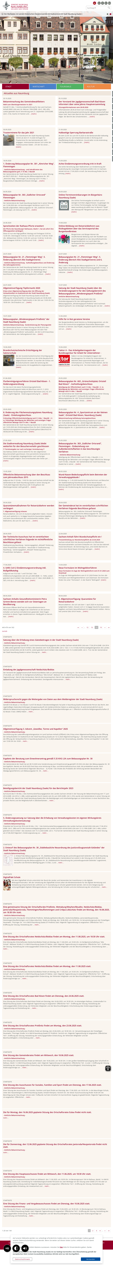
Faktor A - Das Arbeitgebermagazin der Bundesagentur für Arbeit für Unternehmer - (80, 351)
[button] (25, 1248)
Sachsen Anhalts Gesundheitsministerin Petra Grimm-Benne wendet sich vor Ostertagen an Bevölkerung (25, 602)
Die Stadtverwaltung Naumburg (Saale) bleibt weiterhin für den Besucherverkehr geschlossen (26, 445)
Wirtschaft (39, 86)
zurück (4, 631)
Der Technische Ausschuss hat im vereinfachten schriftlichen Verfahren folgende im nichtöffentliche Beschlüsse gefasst (28, 539)
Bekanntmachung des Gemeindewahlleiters (24, 101)
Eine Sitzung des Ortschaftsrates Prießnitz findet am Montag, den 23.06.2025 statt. (42, 1025)
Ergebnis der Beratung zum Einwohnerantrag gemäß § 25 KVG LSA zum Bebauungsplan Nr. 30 (47, 758)
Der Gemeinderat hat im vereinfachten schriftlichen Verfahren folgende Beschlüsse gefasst (83, 507)
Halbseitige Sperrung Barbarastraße (76, 132)
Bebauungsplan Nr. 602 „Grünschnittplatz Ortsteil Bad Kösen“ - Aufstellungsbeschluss (82, 382)
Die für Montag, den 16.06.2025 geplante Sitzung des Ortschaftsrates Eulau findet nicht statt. (47, 1112)
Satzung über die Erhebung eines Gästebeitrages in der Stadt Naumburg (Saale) (41, 640)
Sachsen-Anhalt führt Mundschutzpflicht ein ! (80, 536)
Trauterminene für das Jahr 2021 (18, 132)
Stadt (8, 86)
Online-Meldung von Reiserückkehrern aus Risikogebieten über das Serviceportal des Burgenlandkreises (79, 229)
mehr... (44, 652)
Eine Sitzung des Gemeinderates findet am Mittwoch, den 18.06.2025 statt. (38, 1055)
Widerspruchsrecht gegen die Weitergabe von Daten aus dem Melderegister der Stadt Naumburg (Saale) (52, 699)
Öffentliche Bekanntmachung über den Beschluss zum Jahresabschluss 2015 (26, 476)
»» (109, 627)
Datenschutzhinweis (22, 1259)
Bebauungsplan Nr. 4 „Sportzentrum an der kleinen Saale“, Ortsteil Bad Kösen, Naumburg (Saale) (83, 413)
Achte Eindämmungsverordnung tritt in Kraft (80, 163)
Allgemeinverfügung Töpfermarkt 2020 (21, 288)
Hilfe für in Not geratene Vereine (74, 319)
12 (87, 627)
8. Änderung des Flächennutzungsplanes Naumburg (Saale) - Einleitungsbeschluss (27, 413)
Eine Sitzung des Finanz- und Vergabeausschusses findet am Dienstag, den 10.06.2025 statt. (46, 1203)
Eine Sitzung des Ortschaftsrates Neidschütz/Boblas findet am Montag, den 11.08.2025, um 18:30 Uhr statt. (54, 936)
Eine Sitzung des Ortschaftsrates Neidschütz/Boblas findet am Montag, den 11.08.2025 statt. (47, 966)
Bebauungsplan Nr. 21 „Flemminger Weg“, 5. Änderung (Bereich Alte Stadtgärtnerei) (24, 258)
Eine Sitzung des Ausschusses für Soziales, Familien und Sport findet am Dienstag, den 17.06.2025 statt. (52, 1085)
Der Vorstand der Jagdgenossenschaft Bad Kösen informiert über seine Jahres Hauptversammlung (82, 103)
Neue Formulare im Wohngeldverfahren (78, 567)
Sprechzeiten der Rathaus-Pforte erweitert (23, 226)
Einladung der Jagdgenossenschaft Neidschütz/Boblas (28, 669)
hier (61, 1247)
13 (92, 627)
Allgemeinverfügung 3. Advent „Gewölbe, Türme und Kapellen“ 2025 (35, 729)
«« (78, 627)
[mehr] (33, 114)
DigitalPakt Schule (11, 877)
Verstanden (90, 1259)
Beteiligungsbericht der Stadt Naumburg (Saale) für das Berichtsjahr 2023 (38, 788)
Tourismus (65, 86)
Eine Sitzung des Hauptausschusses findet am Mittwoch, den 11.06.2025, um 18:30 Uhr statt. (47, 1174)
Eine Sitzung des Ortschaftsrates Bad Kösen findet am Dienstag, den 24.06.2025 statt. (43, 996)
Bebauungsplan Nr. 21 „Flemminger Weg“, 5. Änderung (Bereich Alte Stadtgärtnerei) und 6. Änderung (80, 260)
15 (101, 627)
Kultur (91, 86)
